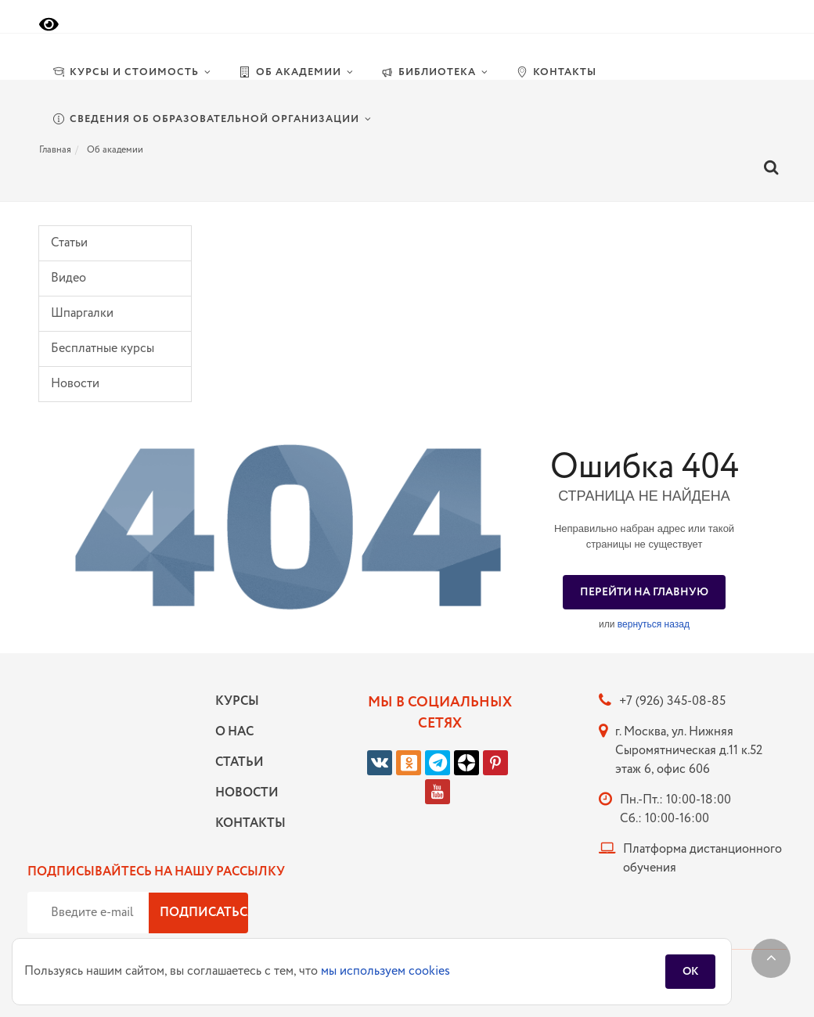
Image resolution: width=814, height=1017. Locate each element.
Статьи (69, 243)
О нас (234, 732)
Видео (68, 278)
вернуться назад (654, 624)
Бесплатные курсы (102, 349)
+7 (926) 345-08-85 (672, 701)
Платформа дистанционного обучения (702, 858)
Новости (75, 384)
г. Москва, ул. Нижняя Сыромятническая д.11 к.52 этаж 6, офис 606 (688, 750)
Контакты (246, 823)
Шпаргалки (82, 313)
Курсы (237, 701)
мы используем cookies (385, 971)
